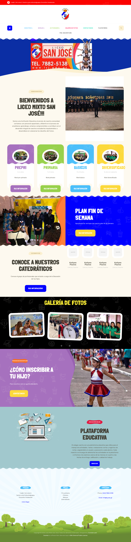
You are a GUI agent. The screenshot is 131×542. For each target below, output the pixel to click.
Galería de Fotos (71, 28)
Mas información (20, 189)
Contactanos (88, 28)
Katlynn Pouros (72, 264)
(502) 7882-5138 (107, 493)
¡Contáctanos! (19, 393)
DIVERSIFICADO (113, 167)
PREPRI (20, 167)
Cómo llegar (25, 502)
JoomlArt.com (92, 532)
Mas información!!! (35, 288)
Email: (101, 497)
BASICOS (80, 167)
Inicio (9, 28)
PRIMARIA (50, 167)
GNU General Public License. (79, 535)
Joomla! (45, 535)
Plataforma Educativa (94, 434)
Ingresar (94, 463)
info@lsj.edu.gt (107, 497)
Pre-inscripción (66, 33)
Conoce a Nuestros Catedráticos (35, 265)
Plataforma (102, 28)
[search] (121, 28)
